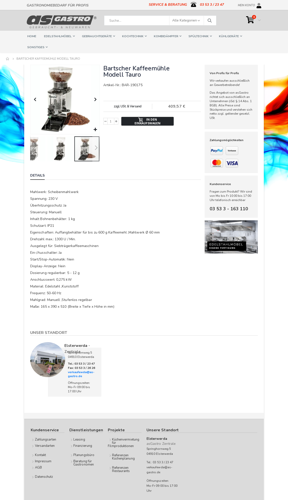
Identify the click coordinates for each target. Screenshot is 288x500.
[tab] (41, 175)
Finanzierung (82, 445)
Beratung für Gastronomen (83, 462)
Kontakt (40, 454)
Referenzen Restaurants (121, 469)
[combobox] (160, 20)
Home (7, 59)
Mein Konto (246, 4)
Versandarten (45, 445)
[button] (94, 129)
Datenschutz (44, 476)
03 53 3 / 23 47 (212, 4)
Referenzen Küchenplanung (123, 456)
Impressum (43, 461)
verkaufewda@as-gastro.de (81, 374)
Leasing (79, 439)
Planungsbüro (83, 454)
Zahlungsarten (45, 439)
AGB (38, 467)
